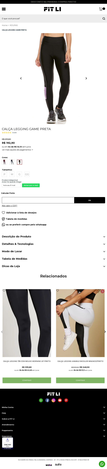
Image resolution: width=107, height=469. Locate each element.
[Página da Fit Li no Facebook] (47, 400)
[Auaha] (58, 465)
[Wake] (49, 465)
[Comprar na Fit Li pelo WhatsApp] (41, 400)
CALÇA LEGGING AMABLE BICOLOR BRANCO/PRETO (80, 361)
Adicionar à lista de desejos (19, 212)
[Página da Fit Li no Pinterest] (66, 400)
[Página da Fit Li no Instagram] (53, 400)
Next (86, 78)
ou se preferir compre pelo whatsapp (26, 224)
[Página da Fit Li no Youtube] (60, 400)
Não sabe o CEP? (9, 206)
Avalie (14, 132)
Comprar (26, 380)
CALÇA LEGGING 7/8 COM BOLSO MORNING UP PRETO (27, 361)
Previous (21, 78)
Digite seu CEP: (53, 194)
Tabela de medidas (16, 219)
